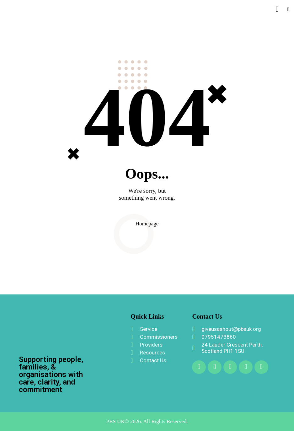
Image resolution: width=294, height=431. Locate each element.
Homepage (147, 224)
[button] (288, 9)
